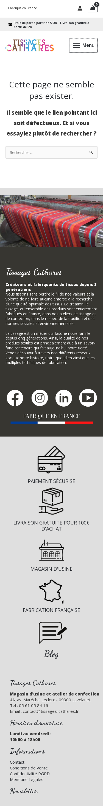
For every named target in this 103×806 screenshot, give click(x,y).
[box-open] (48, 25)
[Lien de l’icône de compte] (79, 8)
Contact (17, 762)
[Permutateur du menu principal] (84, 45)
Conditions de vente (29, 768)
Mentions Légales (26, 779)
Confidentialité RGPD (30, 773)
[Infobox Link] (51, 467)
